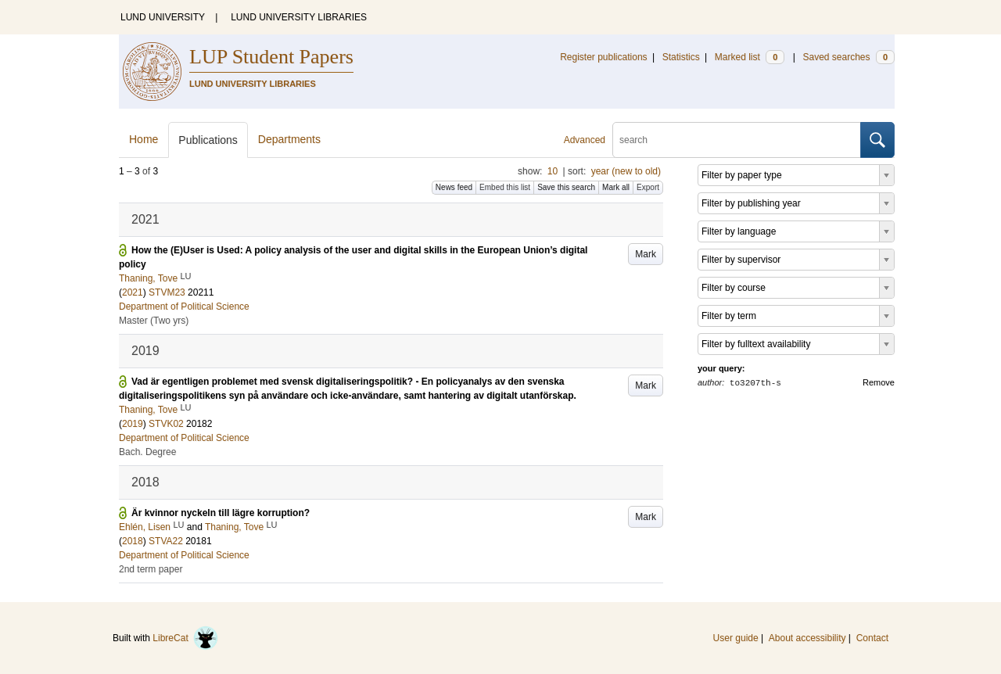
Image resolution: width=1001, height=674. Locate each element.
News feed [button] (454, 187)
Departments (289, 139)
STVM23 (167, 292)
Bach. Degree (147, 451)
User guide (736, 638)
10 (552, 171)
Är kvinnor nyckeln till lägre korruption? (220, 512)
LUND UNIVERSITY (162, 17)
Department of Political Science (184, 306)
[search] (736, 140)
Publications (208, 140)
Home (143, 139)
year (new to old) (626, 171)
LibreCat (185, 638)
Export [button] (648, 187)
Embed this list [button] (504, 187)
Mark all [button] (616, 187)
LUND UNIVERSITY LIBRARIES (299, 17)
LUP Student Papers (271, 56)
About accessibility (807, 638)
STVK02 (166, 423)
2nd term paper (150, 569)
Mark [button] (645, 254)
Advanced (584, 139)
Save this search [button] (566, 187)
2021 (132, 292)
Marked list (749, 57)
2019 (132, 423)
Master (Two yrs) (153, 320)
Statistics (681, 57)
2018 (132, 541)
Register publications (603, 57)
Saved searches (848, 57)
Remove (879, 382)
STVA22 (166, 541)
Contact (872, 638)
